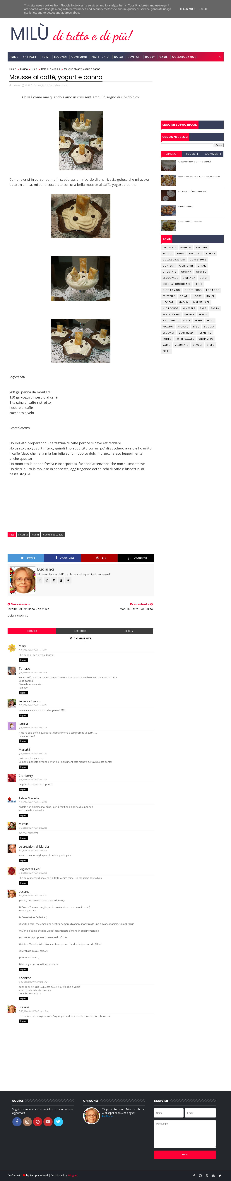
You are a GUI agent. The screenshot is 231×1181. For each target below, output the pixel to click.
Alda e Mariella (29, 798)
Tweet (28, 558)
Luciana (24, 892)
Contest (169, 265)
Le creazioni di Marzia (34, 846)
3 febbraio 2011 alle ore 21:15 (34, 727)
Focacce (212, 290)
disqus (129, 631)
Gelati (183, 296)
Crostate (170, 271)
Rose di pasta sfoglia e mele (199, 176)
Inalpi (210, 296)
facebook (80, 631)
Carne (210, 253)
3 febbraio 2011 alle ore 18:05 (34, 650)
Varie (163, 57)
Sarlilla (23, 724)
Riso (196, 326)
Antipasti (30, 57)
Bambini (185, 247)
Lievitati (134, 57)
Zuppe (166, 351)
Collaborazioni (184, 57)
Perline (189, 314)
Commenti (138, 558)
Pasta (215, 308)
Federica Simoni (29, 701)
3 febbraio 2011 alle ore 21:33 (34, 753)
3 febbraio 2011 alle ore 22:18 (34, 802)
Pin (101, 558)
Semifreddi (186, 332)
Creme (202, 265)
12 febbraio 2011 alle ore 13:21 (34, 981)
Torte (167, 338)
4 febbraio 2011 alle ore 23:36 (34, 872)
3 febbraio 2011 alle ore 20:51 (34, 705)
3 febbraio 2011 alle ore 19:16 (34, 672)
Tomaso (24, 669)
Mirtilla (23, 824)
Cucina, (38, 85)
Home (14, 57)
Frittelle (169, 296)
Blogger (73, 1175)
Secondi (60, 57)
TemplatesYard (39, 1175)
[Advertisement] (192, 91)
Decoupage (170, 277)
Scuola (209, 326)
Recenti (192, 154)
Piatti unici (171, 320)
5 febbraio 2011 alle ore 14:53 (34, 895)
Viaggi (197, 344)
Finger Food (193, 290)
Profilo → (107, 1116)
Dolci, (45, 85)
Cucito (201, 271)
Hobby (150, 57)
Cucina (186, 271)
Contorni (79, 57)
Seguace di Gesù (30, 869)
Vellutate (181, 344)
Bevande (202, 247)
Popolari (171, 154)
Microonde (170, 308)
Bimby (181, 253)
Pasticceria (171, 314)
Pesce (203, 314)
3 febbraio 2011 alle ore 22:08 (34, 779)
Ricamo (168, 326)
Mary (22, 646)
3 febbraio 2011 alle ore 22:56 (34, 827)
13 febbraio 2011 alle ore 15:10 (34, 1011)
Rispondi (23, 660)
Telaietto (205, 332)
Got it (204, 9)
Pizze (186, 320)
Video (211, 344)
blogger (32, 631)
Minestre (189, 308)
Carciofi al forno (190, 221)
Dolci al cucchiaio (176, 284)
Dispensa (189, 277)
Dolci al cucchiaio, (58, 85)
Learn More (188, 9)
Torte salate (184, 338)
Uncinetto (206, 338)
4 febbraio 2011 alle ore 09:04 (34, 850)
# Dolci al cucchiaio (52, 534)
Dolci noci (185, 206)
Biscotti (195, 253)
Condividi (64, 558)
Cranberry (26, 776)
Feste (199, 284)
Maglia (184, 302)
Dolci (118, 57)
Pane (203, 308)
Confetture (198, 259)
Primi (46, 57)
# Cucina (23, 534)
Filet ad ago (171, 290)
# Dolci (35, 534)
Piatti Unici (100, 57)
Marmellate (201, 302)
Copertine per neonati (194, 161)
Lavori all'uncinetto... (193, 191)
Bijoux (167, 253)
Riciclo (183, 326)
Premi (198, 320)
